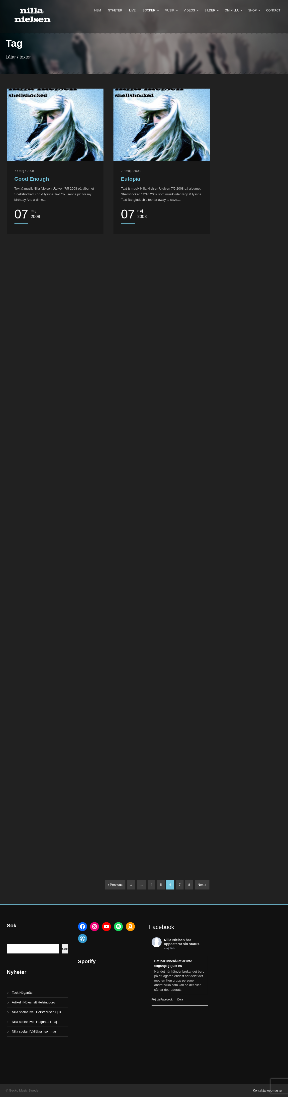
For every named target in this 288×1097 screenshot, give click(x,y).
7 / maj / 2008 (24, 171)
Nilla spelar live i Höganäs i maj (34, 1022)
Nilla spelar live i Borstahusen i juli (36, 1012)
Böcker (149, 10)
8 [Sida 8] (189, 885)
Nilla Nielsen (174, 940)
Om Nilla (232, 10)
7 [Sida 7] (180, 885)
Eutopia (130, 179)
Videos (189, 10)
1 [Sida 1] (131, 885)
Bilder (209, 10)
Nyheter (115, 10)
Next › (202, 885)
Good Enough (31, 179)
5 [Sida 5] (161, 885)
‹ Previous (115, 885)
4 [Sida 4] (151, 885)
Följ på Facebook (162, 999)
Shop (252, 10)
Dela (180, 999)
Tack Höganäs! (22, 992)
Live (132, 10)
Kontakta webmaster (268, 1090)
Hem (97, 10)
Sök (65, 949)
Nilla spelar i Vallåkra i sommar (34, 1031)
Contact (273, 10)
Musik (169, 10)
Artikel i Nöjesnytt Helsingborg (33, 1002)
